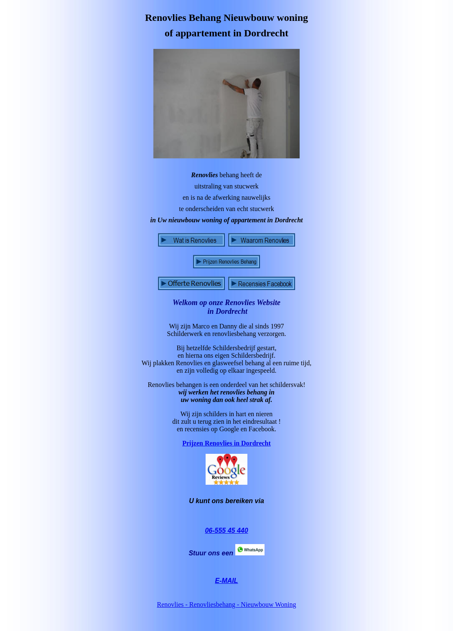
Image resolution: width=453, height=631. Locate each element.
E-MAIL (226, 580)
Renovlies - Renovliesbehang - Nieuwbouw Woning (226, 604)
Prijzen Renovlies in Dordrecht (226, 443)
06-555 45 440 (226, 530)
